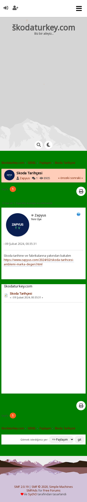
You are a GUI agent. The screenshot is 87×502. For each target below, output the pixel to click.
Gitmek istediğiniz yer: (34, 439)
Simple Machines (61, 487)
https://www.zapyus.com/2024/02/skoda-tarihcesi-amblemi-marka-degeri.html (39, 262)
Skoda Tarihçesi (21, 294)
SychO (32, 494)
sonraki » (76, 178)
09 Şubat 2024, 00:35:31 (20, 244)
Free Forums (52, 490)
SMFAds (32, 490)
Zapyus (25, 178)
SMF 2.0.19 (21, 487)
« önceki (64, 178)
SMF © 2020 (40, 487)
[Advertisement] (43, 83)
